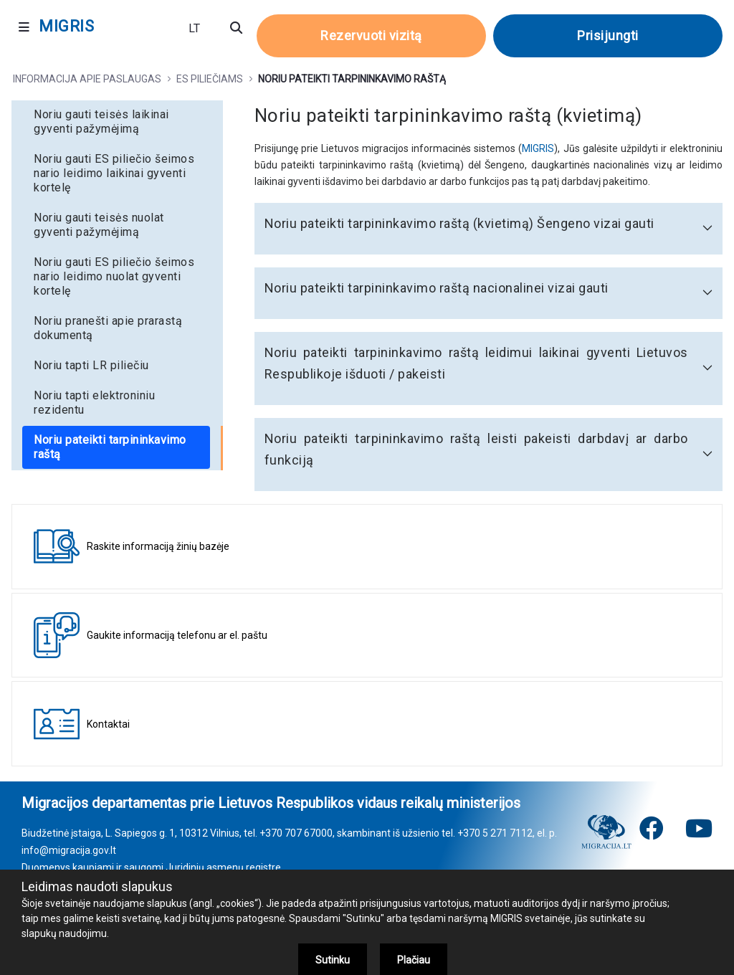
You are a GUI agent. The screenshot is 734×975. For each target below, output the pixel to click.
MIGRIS (538, 148)
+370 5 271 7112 (495, 833)
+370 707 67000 (296, 833)
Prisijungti (608, 35)
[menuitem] (117, 121)
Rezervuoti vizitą (371, 35)
